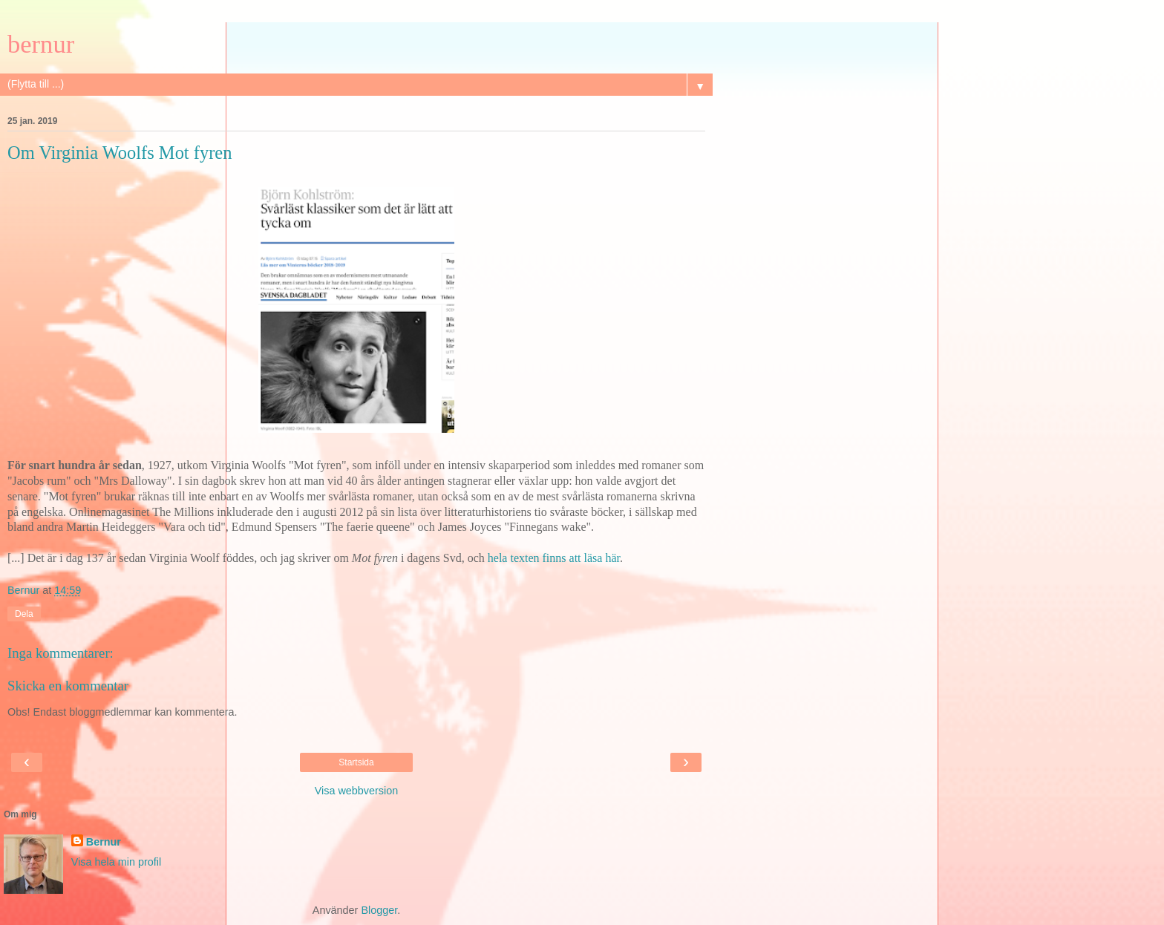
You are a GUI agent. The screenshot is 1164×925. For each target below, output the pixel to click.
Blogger (379, 910)
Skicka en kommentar (67, 685)
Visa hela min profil (116, 862)
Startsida (356, 762)
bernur (40, 44)
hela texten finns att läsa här (554, 558)
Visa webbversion (357, 791)
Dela (24, 614)
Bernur (103, 842)
